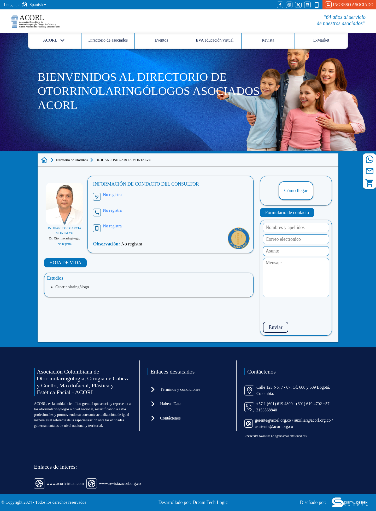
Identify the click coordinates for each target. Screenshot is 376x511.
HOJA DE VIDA (65, 262)
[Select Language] (37, 4)
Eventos (161, 40)
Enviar (276, 327)
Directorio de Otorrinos (72, 160)
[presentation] (302, 309)
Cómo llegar (296, 190)
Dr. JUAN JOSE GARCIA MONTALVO (123, 160)
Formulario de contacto (287, 212)
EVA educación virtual (215, 40)
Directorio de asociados (108, 40)
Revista (268, 40)
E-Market (321, 40)
